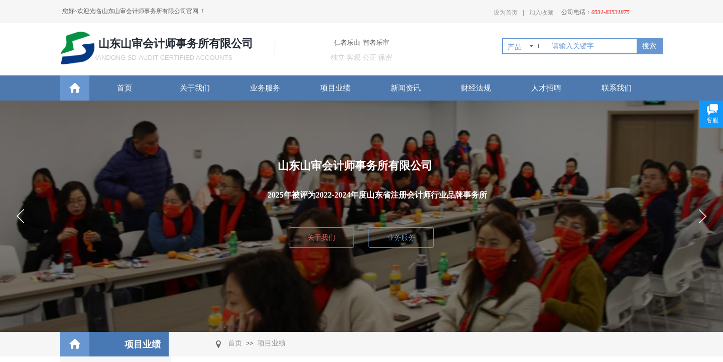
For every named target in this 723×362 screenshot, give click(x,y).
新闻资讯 (406, 88)
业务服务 (265, 88)
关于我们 (195, 88)
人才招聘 (546, 88)
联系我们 (616, 88)
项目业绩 (335, 88)
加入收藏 (541, 12)
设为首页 (506, 12)
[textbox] (592, 46)
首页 (124, 88)
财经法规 (476, 88)
